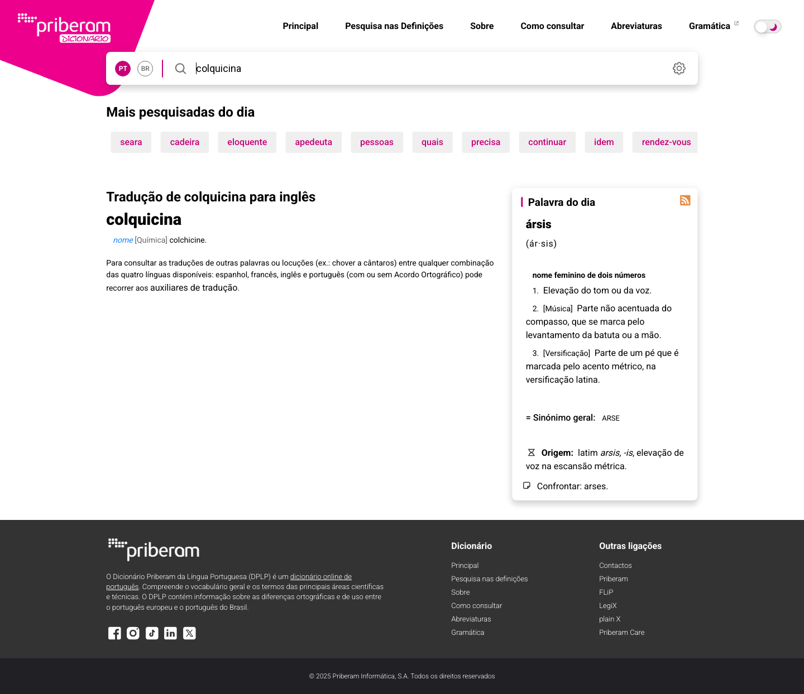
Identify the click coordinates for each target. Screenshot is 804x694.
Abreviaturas (636, 26)
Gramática (714, 26)
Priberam (613, 579)
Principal (300, 26)
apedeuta (313, 142)
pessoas (377, 142)
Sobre (482, 26)
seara (131, 142)
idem (604, 142)
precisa (485, 142)
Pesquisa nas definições (489, 579)
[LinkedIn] (170, 638)
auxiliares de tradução (193, 287)
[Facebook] (114, 638)
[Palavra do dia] (685, 200)
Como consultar (552, 26)
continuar (547, 142)
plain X (609, 619)
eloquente (247, 142)
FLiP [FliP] (606, 593)
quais (432, 142)
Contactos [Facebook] (615, 566)
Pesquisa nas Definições (394, 26)
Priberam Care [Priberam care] (621, 633)
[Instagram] (133, 638)
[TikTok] (151, 638)
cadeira (185, 142)
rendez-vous (666, 142)
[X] (189, 638)
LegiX (608, 606)
